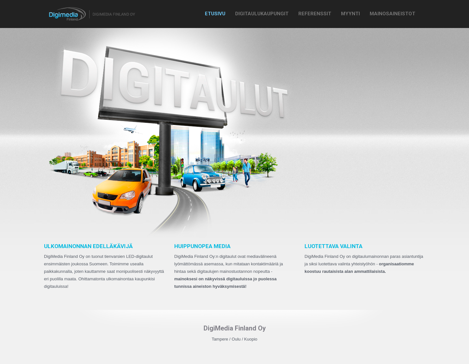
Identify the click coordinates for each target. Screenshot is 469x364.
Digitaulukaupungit (262, 14)
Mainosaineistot (392, 14)
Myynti (350, 14)
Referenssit (314, 14)
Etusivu (215, 14)
